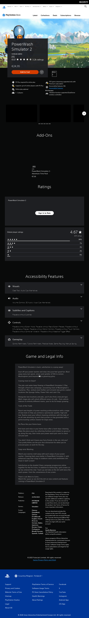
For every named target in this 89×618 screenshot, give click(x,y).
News (44, 6)
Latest (35, 13)
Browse (77, 13)
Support (58, 6)
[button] (56, 86)
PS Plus (27, 6)
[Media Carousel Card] (21, 111)
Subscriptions (65, 13)
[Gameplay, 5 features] (44, 338)
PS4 (21, 6)
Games (9, 6)
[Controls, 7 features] (44, 324)
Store (50, 6)
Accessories (36, 6)
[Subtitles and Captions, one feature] (44, 309)
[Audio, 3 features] (44, 297)
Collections (45, 13)
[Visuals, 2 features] (44, 285)
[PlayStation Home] (4, 6)
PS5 (15, 6)
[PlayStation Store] (12, 13)
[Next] (84, 111)
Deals (55, 13)
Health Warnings (50, 528)
